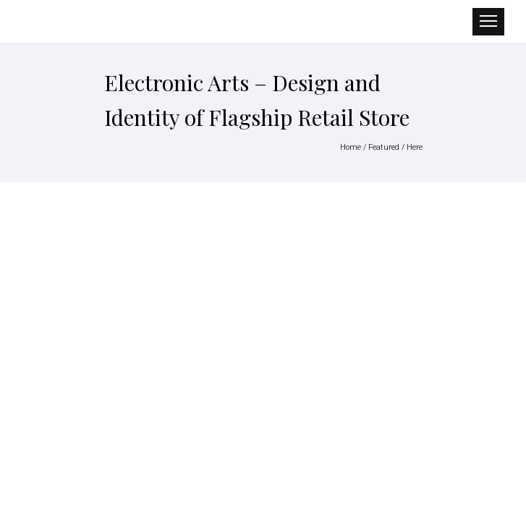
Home (350, 147)
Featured (383, 147)
